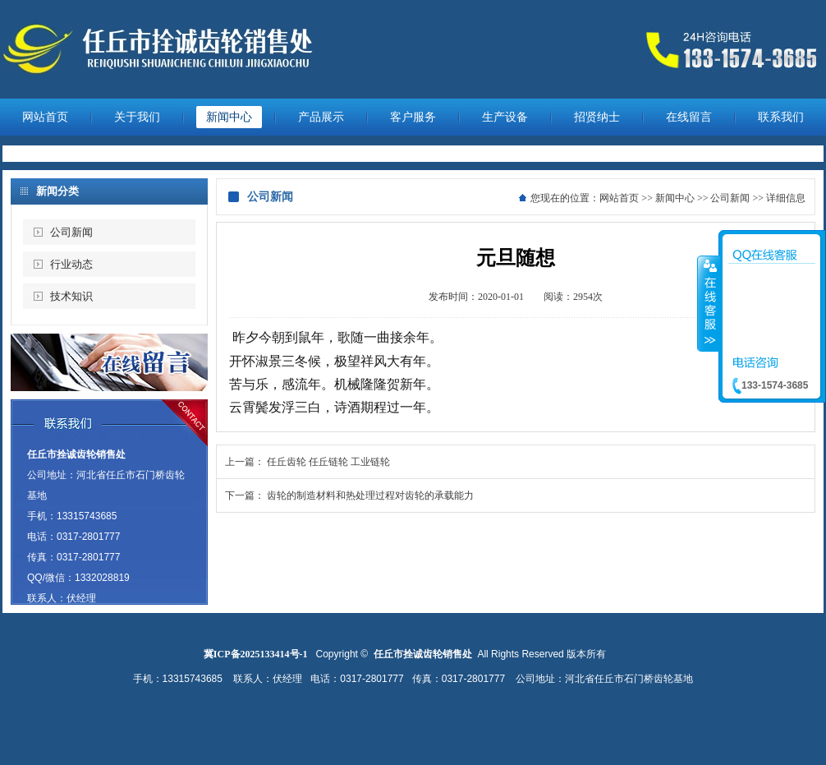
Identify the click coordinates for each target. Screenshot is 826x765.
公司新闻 (71, 232)
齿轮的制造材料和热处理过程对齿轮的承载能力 (370, 495)
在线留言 (689, 117)
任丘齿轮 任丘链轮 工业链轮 (328, 462)
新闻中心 (229, 117)
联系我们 (781, 117)
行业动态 (71, 264)
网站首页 (45, 117)
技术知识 (71, 296)
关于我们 (137, 117)
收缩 (708, 303)
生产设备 (505, 117)
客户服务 (413, 117)
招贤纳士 (597, 117)
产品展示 (321, 117)
